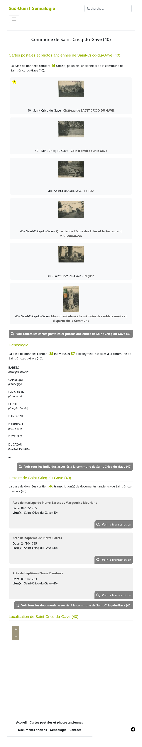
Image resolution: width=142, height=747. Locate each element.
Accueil (21, 722)
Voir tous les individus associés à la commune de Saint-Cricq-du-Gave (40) (77, 467)
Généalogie (58, 730)
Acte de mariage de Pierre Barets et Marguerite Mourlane (55, 503)
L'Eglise (89, 276)
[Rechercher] (108, 8)
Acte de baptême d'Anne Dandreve (38, 573)
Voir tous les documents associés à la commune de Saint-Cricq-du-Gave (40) (76, 605)
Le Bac (89, 191)
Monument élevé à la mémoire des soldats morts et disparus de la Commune (89, 318)
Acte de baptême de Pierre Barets (37, 538)
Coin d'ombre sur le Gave (89, 151)
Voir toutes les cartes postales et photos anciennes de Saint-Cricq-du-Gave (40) (73, 334)
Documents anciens (32, 730)
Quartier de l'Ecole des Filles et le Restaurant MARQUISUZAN (89, 233)
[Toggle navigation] (14, 19)
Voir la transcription (116, 524)
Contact (75, 730)
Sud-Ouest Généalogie (32, 8)
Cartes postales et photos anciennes (56, 722)
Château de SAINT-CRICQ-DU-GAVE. (89, 110)
